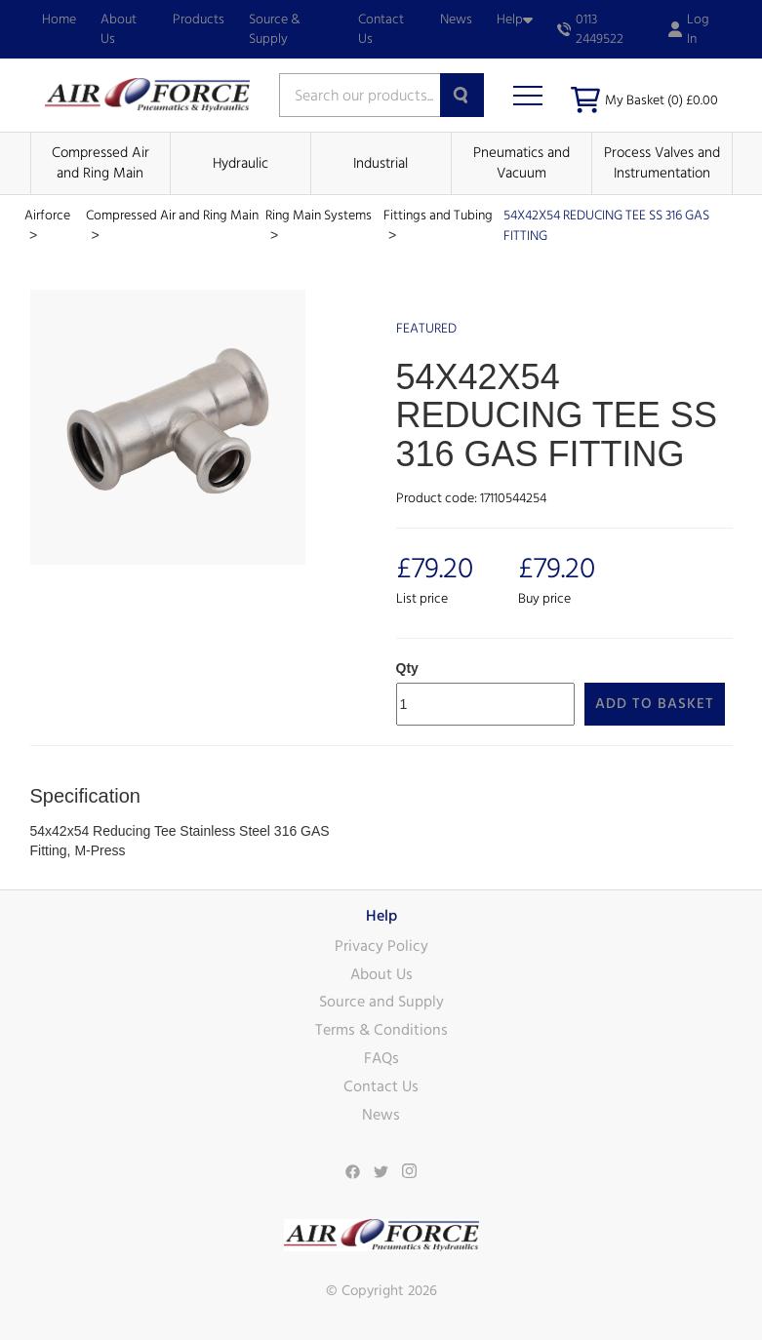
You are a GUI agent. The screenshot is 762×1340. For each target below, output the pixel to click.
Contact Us (381, 29)
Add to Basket (654, 703)
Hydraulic (240, 163)
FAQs (381, 1058)
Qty (407, 668)
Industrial (380, 163)
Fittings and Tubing (438, 215)
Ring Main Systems (318, 215)
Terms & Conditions (381, 1030)
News (456, 19)
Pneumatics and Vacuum (521, 162)
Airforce (47, 215)
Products (198, 19)
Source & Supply (275, 29)
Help (515, 19)
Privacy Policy (381, 946)
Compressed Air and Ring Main (100, 162)
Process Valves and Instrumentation (662, 162)
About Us (118, 29)
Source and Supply (381, 1001)
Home (59, 19)
